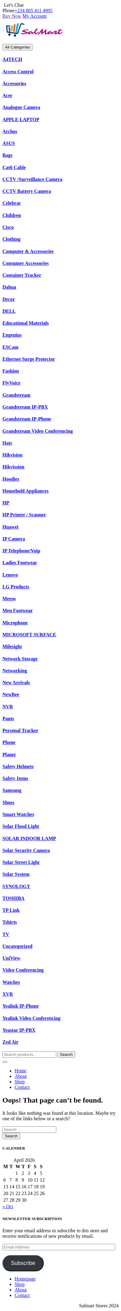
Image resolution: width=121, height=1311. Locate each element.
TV (5, 934)
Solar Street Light (21, 862)
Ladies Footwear (19, 562)
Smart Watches (18, 814)
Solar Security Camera (26, 850)
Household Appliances (25, 490)
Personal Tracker (20, 730)
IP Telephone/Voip (21, 550)
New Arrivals (16, 682)
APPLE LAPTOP (20, 119)
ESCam (10, 347)
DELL (9, 311)
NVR (7, 706)
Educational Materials (25, 323)
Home (20, 1070)
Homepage (25, 1278)
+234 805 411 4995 (33, 10)
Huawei (10, 526)
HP (5, 502)
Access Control (17, 71)
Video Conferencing (23, 970)
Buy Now (11, 16)
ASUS (8, 143)
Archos (9, 131)
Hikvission (13, 466)
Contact (22, 1087)
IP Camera (13, 538)
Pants (8, 718)
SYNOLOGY (16, 886)
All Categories (17, 47)
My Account (34, 16)
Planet (9, 754)
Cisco (8, 227)
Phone (9, 742)
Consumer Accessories (25, 263)
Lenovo (10, 574)
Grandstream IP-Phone (26, 418)
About (21, 1076)
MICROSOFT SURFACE (29, 634)
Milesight (12, 646)
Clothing (11, 239)
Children (11, 215)
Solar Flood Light (20, 826)
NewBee (10, 694)
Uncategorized (17, 946)
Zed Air (10, 1042)
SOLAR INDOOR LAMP (29, 838)
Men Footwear (17, 610)
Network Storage (20, 658)
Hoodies (10, 479)
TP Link (10, 910)
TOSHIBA (13, 898)
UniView (11, 958)
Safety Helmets (18, 766)
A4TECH (12, 59)
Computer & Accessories (28, 251)
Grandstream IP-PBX (25, 407)
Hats (7, 443)
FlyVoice (11, 382)
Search (66, 1054)
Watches (11, 982)
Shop (20, 1081)
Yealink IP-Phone (20, 1006)
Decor (8, 299)
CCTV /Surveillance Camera (32, 179)
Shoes (8, 802)
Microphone (15, 622)
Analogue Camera (21, 107)
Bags (7, 155)
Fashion (10, 371)
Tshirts (9, 922)
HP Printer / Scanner (24, 514)
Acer (7, 95)
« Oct (7, 1206)
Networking (14, 670)
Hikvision (12, 454)
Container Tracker (21, 275)
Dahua (9, 287)
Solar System (15, 874)
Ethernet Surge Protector (28, 359)
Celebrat (11, 203)
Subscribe (23, 1263)
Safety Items (15, 778)
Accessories (14, 83)
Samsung (11, 790)
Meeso (9, 598)
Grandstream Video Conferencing (37, 431)
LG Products (15, 586)
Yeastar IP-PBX (19, 1030)
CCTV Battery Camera (26, 191)
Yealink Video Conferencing (31, 1018)
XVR (7, 994)
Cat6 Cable (14, 167)
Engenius (12, 335)
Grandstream (16, 395)
